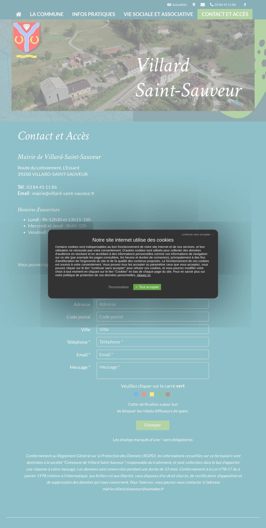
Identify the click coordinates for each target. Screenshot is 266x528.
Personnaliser (118, 287)
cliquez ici (143, 275)
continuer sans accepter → (198, 234)
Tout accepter (147, 287)
